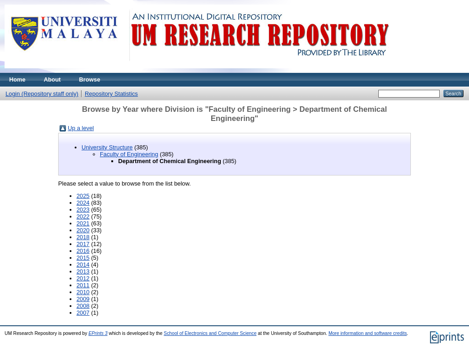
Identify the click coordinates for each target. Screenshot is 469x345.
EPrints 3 (98, 333)
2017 (82, 244)
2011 (82, 285)
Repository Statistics (111, 93)
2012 (82, 278)
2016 (82, 250)
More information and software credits (367, 333)
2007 (82, 312)
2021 (82, 223)
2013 (82, 271)
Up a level (81, 128)
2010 (82, 292)
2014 (82, 264)
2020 (82, 230)
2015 (82, 257)
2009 (82, 299)
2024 (82, 202)
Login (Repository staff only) (41, 93)
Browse (89, 79)
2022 (82, 216)
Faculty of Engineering (129, 154)
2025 (82, 195)
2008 (82, 305)
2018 (82, 237)
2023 (82, 209)
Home (17, 79)
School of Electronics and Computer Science (210, 333)
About (52, 79)
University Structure (107, 147)
